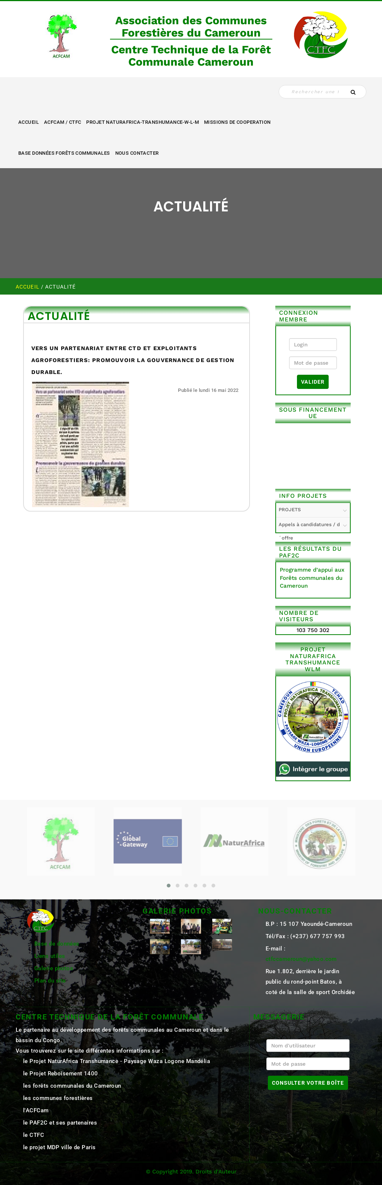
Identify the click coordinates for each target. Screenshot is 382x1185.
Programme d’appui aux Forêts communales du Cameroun (312, 577)
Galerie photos (53, 968)
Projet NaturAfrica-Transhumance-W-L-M (142, 122)
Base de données (56, 943)
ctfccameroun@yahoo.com (301, 959)
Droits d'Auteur (216, 1171)
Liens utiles (49, 956)
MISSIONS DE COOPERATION (237, 122)
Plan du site (50, 980)
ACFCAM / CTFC (62, 122)
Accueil (28, 122)
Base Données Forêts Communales (64, 153)
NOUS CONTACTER (137, 153)
